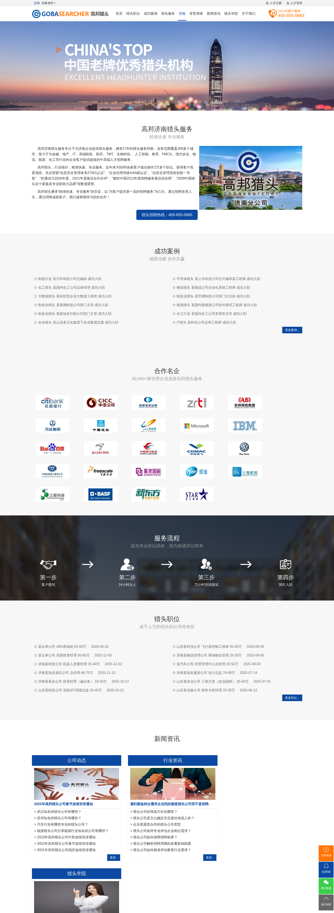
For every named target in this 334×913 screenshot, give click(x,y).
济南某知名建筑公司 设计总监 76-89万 (206, 642)
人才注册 (276, 3)
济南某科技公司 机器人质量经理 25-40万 (69, 633)
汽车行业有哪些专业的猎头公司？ (62, 794)
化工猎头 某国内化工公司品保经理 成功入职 (71, 280)
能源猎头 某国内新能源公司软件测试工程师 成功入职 (217, 297)
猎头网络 (159, 881)
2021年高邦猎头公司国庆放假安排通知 (66, 819)
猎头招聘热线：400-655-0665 (113, 207)
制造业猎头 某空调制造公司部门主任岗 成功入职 (213, 288)
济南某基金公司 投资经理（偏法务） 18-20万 (72, 651)
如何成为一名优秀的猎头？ (242, 813)
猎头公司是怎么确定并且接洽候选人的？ (160, 787)
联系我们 (208, 881)
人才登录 (296, 3)
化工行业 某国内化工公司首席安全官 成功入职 (212, 306)
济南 (182, 13)
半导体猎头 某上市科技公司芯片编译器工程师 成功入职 (218, 271)
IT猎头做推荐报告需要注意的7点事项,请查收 (255, 806)
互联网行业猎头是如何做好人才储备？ (250, 787)
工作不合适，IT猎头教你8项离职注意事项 (253, 819)
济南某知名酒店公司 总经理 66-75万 (65, 642)
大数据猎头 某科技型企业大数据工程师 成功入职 (75, 288)
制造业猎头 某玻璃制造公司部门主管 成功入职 (73, 297)
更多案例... (292, 322)
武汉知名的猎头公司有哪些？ (59, 781)
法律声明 (175, 881)
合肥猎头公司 (104, 848)
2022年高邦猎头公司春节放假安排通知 (66, 813)
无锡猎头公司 (41, 848)
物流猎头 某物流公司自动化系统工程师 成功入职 (213, 280)
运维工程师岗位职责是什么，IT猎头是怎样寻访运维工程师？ (267, 800)
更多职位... (292, 667)
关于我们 (248, 13)
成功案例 (150, 13)
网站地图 (191, 881)
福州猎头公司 (83, 848)
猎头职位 (133, 13)
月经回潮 (149, 848)
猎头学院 (231, 13)
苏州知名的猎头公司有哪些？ (59, 787)
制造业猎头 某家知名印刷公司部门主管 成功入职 (75, 306)
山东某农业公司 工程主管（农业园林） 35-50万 (213, 651)
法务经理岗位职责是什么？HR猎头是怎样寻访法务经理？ (265, 794)
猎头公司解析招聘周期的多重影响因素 (158, 813)
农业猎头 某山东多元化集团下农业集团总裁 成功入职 (78, 315)
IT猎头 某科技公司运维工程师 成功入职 (206, 315)
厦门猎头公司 (62, 848)
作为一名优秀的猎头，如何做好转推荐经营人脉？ (256, 773)
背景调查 (196, 13)
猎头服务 (168, 13)
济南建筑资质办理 (128, 848)
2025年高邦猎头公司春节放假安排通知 (63, 773)
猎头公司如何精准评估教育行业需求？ (158, 819)
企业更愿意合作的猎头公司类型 (153, 794)
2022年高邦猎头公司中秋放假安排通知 (66, 806)
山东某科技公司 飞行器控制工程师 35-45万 (209, 616)
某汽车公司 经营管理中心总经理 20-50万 (207, 633)
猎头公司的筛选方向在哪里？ (151, 781)
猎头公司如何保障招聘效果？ (151, 806)
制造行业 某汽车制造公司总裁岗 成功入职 (69, 271)
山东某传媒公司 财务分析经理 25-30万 (206, 659)
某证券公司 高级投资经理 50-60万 (64, 624)
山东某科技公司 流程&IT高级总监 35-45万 (70, 659)
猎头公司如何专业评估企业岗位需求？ (158, 800)
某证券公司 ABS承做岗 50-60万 (62, 616)
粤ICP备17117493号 (167, 898)
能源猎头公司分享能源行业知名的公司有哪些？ (73, 800)
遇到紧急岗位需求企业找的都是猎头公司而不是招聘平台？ (170, 773)
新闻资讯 (213, 13)
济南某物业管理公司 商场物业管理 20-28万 (209, 624)
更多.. (110, 827)
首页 (119, 13)
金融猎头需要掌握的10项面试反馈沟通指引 (254, 781)
